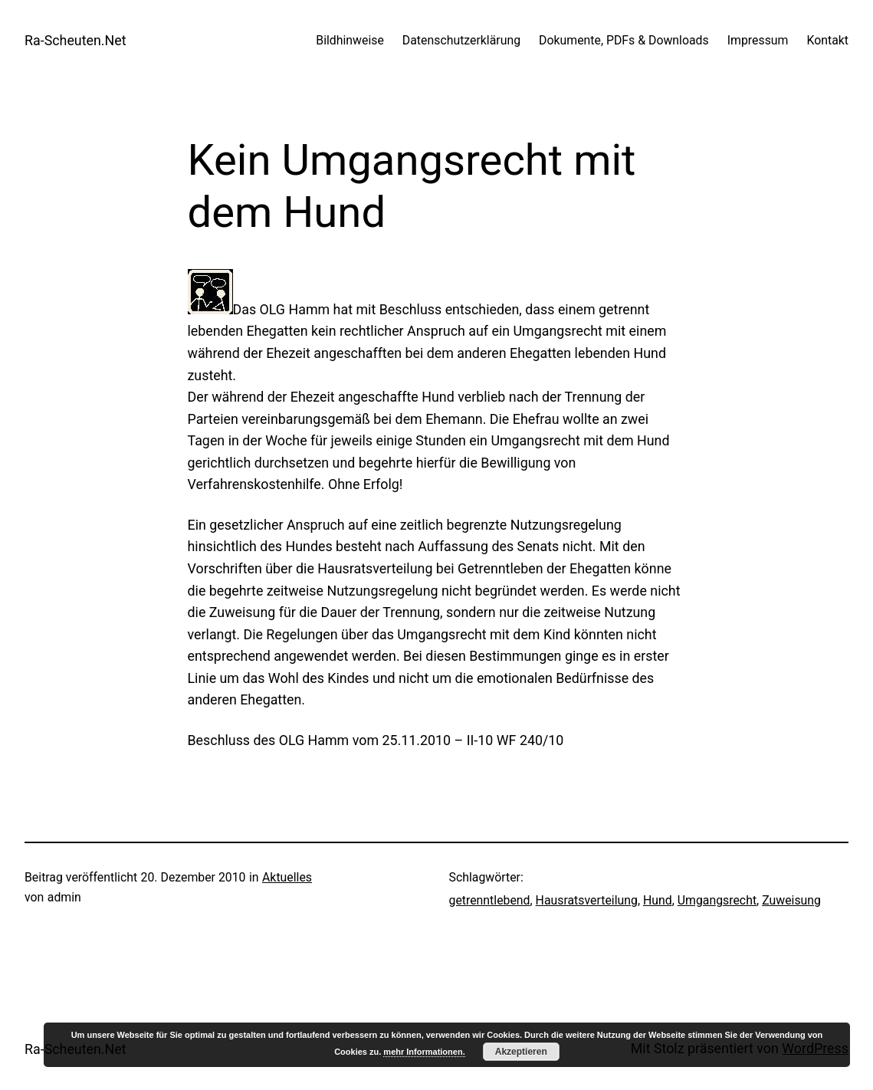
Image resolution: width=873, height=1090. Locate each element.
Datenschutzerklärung (461, 40)
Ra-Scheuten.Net (75, 40)
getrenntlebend (489, 900)
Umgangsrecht (717, 900)
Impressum (758, 40)
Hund (657, 900)
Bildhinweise (350, 40)
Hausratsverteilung (587, 900)
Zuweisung (791, 900)
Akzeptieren (521, 1051)
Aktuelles (287, 877)
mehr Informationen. (423, 1051)
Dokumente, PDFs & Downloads (624, 40)
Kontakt (827, 40)
